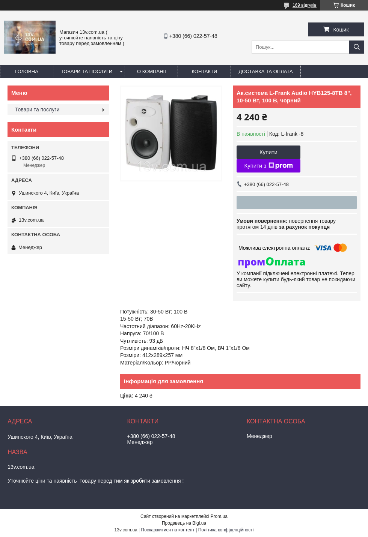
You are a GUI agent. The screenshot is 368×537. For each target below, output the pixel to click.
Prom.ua (219, 516)
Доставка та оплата (265, 71)
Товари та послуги (86, 71)
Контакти (204, 71)
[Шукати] (356, 47)
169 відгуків (305, 5)
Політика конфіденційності (226, 529)
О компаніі (151, 71)
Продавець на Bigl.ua (184, 523)
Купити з (268, 165)
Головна (26, 71)
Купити (268, 152)
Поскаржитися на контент (168, 529)
